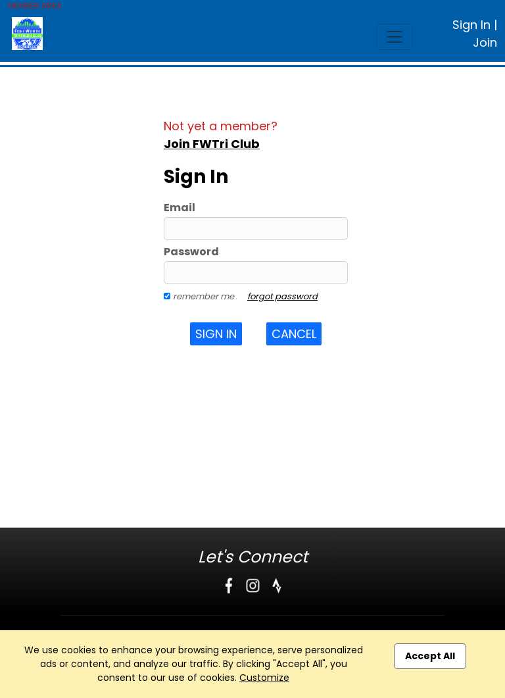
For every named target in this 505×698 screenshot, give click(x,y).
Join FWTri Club (212, 144)
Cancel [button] (294, 334)
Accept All (430, 655)
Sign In (471, 24)
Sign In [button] (216, 334)
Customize (264, 677)
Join (485, 42)
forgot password (282, 296)
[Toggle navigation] (394, 37)
